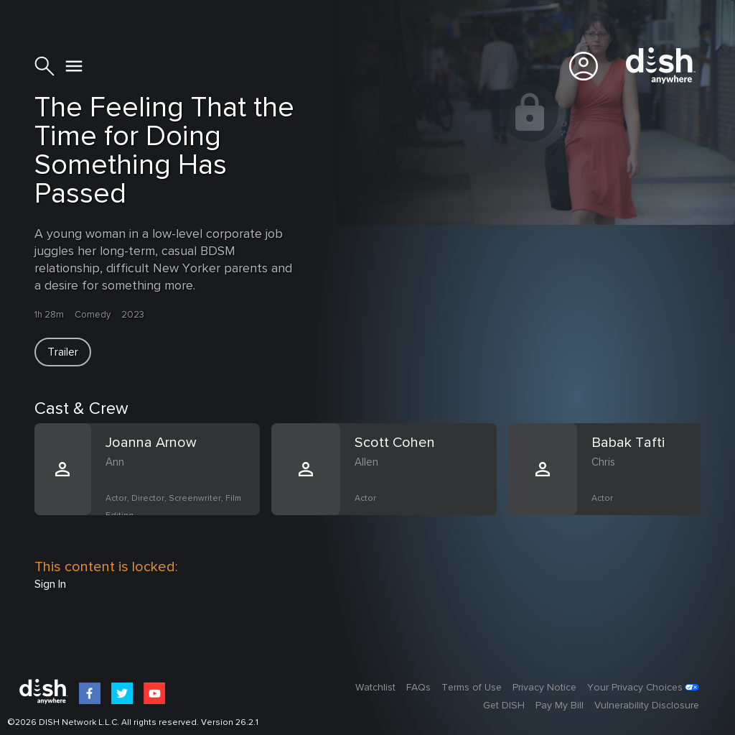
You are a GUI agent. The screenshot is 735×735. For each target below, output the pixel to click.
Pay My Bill (559, 706)
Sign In (50, 584)
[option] (152, 486)
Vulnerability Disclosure (646, 706)
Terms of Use (471, 688)
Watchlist (375, 688)
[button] (62, 352)
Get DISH (504, 706)
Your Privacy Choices (635, 688)
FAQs (418, 688)
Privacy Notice (544, 688)
